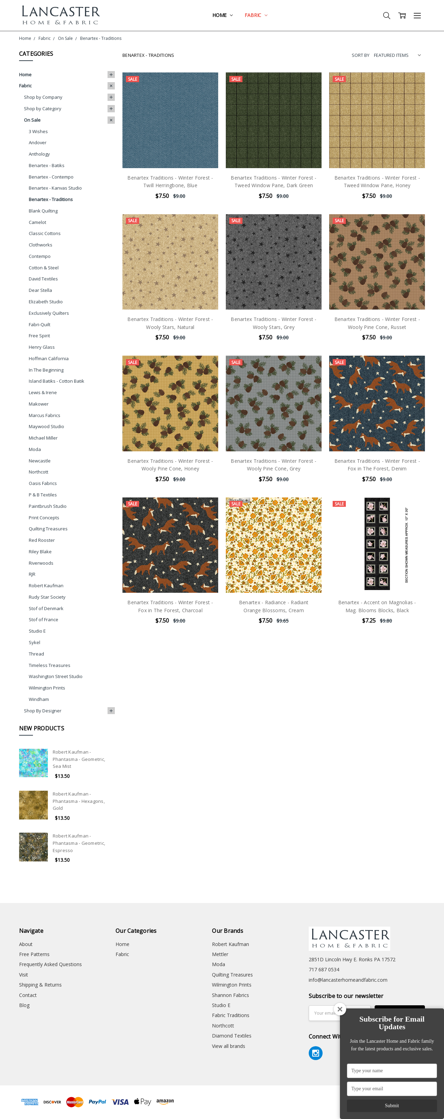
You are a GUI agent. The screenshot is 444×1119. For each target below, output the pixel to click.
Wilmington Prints (47, 688)
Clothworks (40, 245)
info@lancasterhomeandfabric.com (348, 980)
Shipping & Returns (40, 984)
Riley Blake (40, 551)
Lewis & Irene (43, 392)
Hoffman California (49, 358)
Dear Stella (40, 290)
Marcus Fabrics (44, 415)
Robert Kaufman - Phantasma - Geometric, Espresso (79, 843)
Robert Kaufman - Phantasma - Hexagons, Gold (79, 801)
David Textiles (43, 279)
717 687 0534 (324, 969)
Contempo (40, 256)
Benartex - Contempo (51, 177)
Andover (37, 142)
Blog (24, 1005)
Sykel (34, 642)
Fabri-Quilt (39, 324)
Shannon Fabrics (230, 995)
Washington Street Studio (56, 676)
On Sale (32, 120)
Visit (23, 974)
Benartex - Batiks (47, 165)
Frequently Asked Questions (50, 964)
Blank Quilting (43, 211)
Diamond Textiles (231, 1035)
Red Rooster (42, 540)
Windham (39, 699)
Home (222, 15)
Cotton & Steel (44, 267)
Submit (392, 1105)
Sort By (360, 55)
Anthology (39, 154)
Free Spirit (39, 335)
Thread (36, 654)
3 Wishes (38, 131)
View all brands (228, 1046)
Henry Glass (42, 347)
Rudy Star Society (47, 597)
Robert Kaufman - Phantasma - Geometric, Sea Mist (79, 759)
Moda (35, 449)
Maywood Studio (46, 426)
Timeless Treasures (49, 665)
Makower (39, 404)
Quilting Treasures (48, 529)
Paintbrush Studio (48, 506)
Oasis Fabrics (43, 483)
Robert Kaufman (46, 585)
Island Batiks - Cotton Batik (56, 381)
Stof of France (43, 619)
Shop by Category (42, 108)
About (26, 944)
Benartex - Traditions (51, 199)
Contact (28, 995)
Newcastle (40, 461)
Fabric (256, 15)
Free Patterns (34, 954)
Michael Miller (43, 438)
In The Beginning (46, 370)
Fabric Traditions (230, 1015)
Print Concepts (44, 517)
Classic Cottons (45, 233)
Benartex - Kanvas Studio (55, 188)
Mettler (220, 954)
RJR (32, 574)
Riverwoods (41, 563)
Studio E (37, 631)
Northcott (38, 472)
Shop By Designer (42, 711)
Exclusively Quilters (49, 313)
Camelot (37, 222)
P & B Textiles (43, 495)
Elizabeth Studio (46, 301)
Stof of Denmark (46, 608)
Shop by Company (43, 97)
